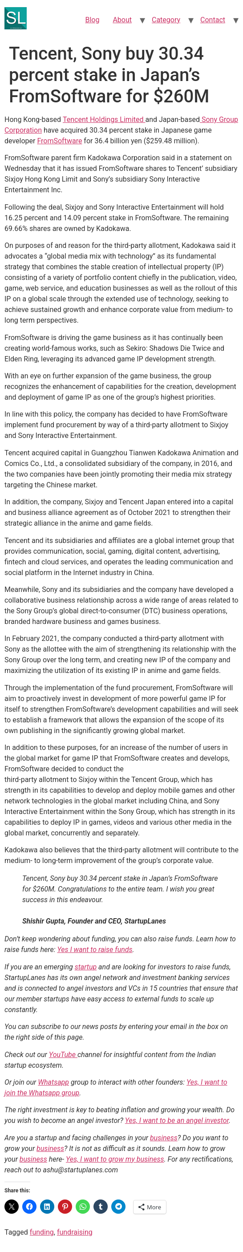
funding (42, 1232)
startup (86, 967)
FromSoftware (59, 141)
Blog (92, 20)
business (164, 1138)
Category (166, 20)
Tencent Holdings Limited (104, 119)
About (122, 20)
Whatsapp (53, 1082)
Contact (212, 20)
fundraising (75, 1232)
